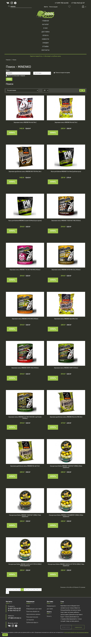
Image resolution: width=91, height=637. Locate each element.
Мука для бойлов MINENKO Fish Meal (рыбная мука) (66, 171)
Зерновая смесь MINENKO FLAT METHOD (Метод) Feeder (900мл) (25, 417)
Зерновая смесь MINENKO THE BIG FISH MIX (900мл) (25, 269)
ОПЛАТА (45, 35)
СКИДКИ (45, 43)
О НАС (45, 28)
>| (7, 592)
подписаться (78, 627)
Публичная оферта (32, 622)
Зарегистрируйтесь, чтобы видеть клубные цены (45, 56)
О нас (28, 606)
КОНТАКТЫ (45, 50)
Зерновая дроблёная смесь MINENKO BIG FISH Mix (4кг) (25, 171)
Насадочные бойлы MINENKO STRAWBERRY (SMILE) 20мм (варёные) (66, 515)
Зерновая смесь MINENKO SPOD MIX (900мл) (25, 319)
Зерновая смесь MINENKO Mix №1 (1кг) (66, 122)
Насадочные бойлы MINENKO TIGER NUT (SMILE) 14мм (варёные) (25, 515)
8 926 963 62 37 (14, 610)
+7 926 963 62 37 (78, 3)
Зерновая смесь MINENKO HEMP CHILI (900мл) (25, 368)
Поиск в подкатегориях (62, 72)
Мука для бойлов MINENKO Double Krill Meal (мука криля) (25, 220)
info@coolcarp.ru (14, 618)
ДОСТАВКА (45, 32)
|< (7, 589)
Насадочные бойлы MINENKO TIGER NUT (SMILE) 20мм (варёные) (66, 466)
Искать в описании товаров (15, 76)
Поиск (14, 59)
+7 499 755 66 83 (61, 3)
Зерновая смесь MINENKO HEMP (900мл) (66, 368)
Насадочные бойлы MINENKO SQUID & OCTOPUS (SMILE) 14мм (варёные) (66, 565)
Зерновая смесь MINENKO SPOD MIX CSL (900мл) (66, 269)
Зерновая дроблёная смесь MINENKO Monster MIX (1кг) (66, 417)
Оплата (49, 616)
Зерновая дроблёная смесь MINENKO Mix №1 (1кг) (25, 466)
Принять (5, 634)
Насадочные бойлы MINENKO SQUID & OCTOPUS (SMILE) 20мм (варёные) (24, 565)
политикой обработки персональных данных (76, 632)
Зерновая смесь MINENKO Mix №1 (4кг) (25, 122)
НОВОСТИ (45, 39)
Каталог (45, 24)
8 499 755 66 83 (14, 608)
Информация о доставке (34, 609)
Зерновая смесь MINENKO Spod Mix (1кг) (66, 319)
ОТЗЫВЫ (45, 46)
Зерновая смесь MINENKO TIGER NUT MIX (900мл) (66, 220)
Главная (45, 21)
